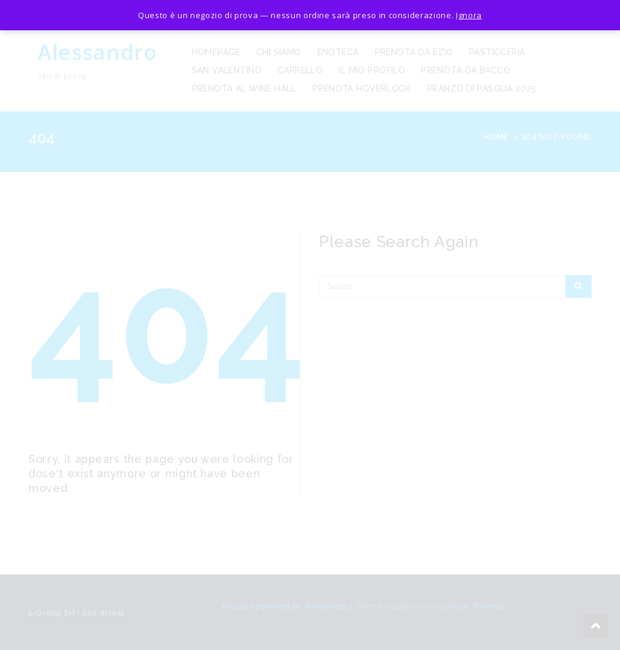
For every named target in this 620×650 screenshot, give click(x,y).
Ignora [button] (469, 15)
